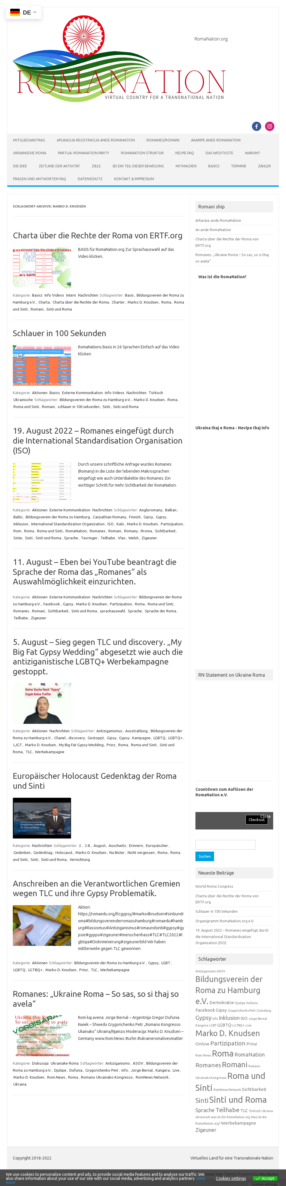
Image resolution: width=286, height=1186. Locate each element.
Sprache (71, 538)
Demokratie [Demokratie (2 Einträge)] (221, 1002)
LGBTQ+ (175, 738)
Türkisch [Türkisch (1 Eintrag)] (255, 1111)
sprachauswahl (112, 611)
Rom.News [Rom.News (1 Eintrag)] (203, 1055)
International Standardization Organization (68, 524)
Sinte (17, 538)
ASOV (138, 1063)
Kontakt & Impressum (134, 179)
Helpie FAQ (184, 153)
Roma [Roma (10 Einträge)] (223, 1053)
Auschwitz (117, 845)
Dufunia (75, 1070)
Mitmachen (186, 166)
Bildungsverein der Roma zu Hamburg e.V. (95, 400)
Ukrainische (23, 400)
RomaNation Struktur (142, 153)
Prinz (111, 745)
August (99, 845)
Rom (17, 531)
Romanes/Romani (162, 140)
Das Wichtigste (219, 153)
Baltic (18, 517)
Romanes (97, 531)
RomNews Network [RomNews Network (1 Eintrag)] (227, 1089)
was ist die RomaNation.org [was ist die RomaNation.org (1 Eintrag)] (230, 1117)
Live (176, 1070)
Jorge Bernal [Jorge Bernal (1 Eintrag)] (257, 1018)
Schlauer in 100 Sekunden (59, 333)
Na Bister (117, 852)
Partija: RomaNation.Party (83, 153)
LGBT (165, 963)
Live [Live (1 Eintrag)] (249, 1025)
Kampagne (141, 738)
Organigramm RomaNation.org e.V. (224, 921)
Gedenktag (42, 852)
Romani (37, 309)
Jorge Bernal (142, 1070)
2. (80, 845)
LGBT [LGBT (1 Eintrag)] (212, 1025)
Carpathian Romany (109, 517)
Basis (129, 295)
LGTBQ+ (35, 970)
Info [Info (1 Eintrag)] (215, 1018)
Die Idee (20, 166)
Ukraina (20, 1084)
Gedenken (22, 852)
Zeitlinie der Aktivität (59, 166)
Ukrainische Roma (29, 153)
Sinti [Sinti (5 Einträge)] (202, 1100)
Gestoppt (96, 738)
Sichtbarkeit (165, 531)
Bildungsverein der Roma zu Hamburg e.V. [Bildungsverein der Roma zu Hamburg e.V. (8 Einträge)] (228, 990)
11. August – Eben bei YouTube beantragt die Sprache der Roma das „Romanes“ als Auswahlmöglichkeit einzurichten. (94, 571)
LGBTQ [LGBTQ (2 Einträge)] (224, 1024)
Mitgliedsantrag (29, 140)
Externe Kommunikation (82, 393)
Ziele (96, 166)
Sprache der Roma (160, 611)
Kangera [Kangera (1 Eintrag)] (201, 1025)
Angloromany (150, 510)
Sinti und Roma (59, 309)
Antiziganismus (109, 731)
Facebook (51, 604)
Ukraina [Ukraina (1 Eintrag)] (267, 1111)
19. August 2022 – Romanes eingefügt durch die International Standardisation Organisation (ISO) (98, 440)
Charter (118, 302)
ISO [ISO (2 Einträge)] (244, 1018)
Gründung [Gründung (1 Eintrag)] (264, 1010)
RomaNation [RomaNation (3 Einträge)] (249, 1054)
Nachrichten (88, 295)
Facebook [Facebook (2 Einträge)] (205, 1010)
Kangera (163, 1070)
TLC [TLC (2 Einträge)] (244, 1110)
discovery (76, 738)
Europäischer (157, 845)
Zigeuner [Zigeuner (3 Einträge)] (205, 1130)
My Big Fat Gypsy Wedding (81, 745)
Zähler (264, 166)
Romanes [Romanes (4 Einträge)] (208, 1065)
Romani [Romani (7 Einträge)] (235, 1064)
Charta (44, 302)
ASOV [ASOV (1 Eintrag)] (221, 971)
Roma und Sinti (26, 407)
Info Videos (54, 295)
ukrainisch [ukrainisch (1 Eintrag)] (202, 1117)
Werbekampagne (49, 752)
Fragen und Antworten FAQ (39, 179)
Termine (238, 166)
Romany (131, 531)
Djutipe (60, 1070)
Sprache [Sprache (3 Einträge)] (205, 1110)
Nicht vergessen (141, 852)
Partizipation (172, 524)
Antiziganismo (117, 1063)
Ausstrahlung (136, 731)
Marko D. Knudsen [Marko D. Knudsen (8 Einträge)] (227, 1033)
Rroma (146, 531)
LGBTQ (159, 738)
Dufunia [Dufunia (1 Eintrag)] (252, 1003)
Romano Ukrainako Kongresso (107, 1077)
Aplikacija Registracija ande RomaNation (96, 140)
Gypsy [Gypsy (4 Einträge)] (203, 1017)
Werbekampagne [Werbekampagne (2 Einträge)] (238, 1123)
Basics (213, 166)
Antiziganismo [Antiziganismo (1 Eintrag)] (205, 971)
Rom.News (56, 1077)
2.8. (88, 845)
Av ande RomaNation (213, 230)
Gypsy (161, 517)
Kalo (120, 524)
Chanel (60, 738)
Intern (71, 295)
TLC (29, 752)
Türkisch (156, 393)
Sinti (106, 407)
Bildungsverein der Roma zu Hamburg (58, 517)
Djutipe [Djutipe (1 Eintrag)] (240, 1003)
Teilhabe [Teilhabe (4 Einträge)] (227, 1110)
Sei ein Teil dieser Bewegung (138, 166)
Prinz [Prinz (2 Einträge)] (251, 1043)
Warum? (252, 153)
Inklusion (20, 524)
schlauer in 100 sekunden (79, 407)
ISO (110, 524)
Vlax (122, 538)
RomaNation (76, 531)
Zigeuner (149, 538)
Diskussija (40, 1063)
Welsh (133, 538)
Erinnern (136, 845)
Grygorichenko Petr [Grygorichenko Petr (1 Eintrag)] (242, 1010)
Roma (166, 302)
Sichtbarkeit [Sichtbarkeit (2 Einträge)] (254, 1089)
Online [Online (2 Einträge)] (202, 1043)
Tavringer (89, 538)
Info (124, 1070)
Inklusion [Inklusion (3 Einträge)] (229, 1018)
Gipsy (148, 517)
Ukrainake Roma (65, 1063)
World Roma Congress (214, 886)
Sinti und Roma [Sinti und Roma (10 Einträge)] (238, 1100)
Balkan (170, 510)
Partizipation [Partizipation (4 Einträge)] (228, 1043)
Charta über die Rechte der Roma (81, 302)
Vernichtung (80, 859)
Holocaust (64, 852)
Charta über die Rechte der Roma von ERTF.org (98, 235)
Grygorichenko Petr (102, 1070)
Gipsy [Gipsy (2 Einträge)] (221, 1010)
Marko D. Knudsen (143, 302)
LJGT (17, 745)
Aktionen (39, 393)
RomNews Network (152, 1077)
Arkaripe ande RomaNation (218, 220)
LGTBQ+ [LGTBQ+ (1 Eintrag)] (238, 1025)
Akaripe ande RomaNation (216, 140)
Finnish (135, 517)
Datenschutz (90, 179)
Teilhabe (107, 538)
